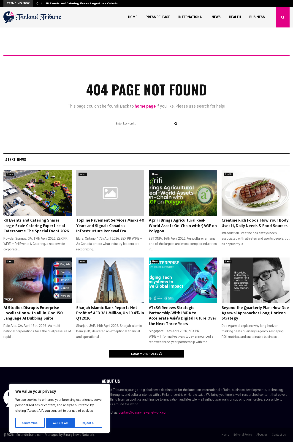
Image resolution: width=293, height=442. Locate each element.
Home (132, 17)
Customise (30, 423)
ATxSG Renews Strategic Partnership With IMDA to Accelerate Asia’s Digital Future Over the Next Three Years (182, 315)
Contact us (279, 434)
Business (257, 17)
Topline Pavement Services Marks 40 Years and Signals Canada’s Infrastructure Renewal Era (110, 226)
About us (262, 434)
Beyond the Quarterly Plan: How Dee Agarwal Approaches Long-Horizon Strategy (255, 313)
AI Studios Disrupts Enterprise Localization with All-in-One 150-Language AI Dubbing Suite (33, 313)
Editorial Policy (242, 434)
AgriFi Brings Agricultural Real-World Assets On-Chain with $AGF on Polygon (183, 226)
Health (235, 17)
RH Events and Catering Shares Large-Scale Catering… (84, 3)
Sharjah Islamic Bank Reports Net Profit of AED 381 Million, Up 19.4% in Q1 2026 (110, 313)
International (190, 17)
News (216, 17)
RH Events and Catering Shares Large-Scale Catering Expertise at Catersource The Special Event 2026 (36, 226)
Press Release (158, 17)
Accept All (89, 423)
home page (145, 106)
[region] (59, 409)
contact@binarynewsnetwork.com (143, 412)
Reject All (60, 423)
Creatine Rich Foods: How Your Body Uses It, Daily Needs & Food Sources (255, 223)
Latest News (14, 160)
